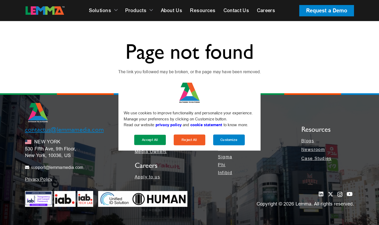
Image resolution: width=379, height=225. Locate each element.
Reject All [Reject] (189, 140)
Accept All (150, 140)
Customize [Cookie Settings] (229, 140)
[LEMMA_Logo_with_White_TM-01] (45, 10)
